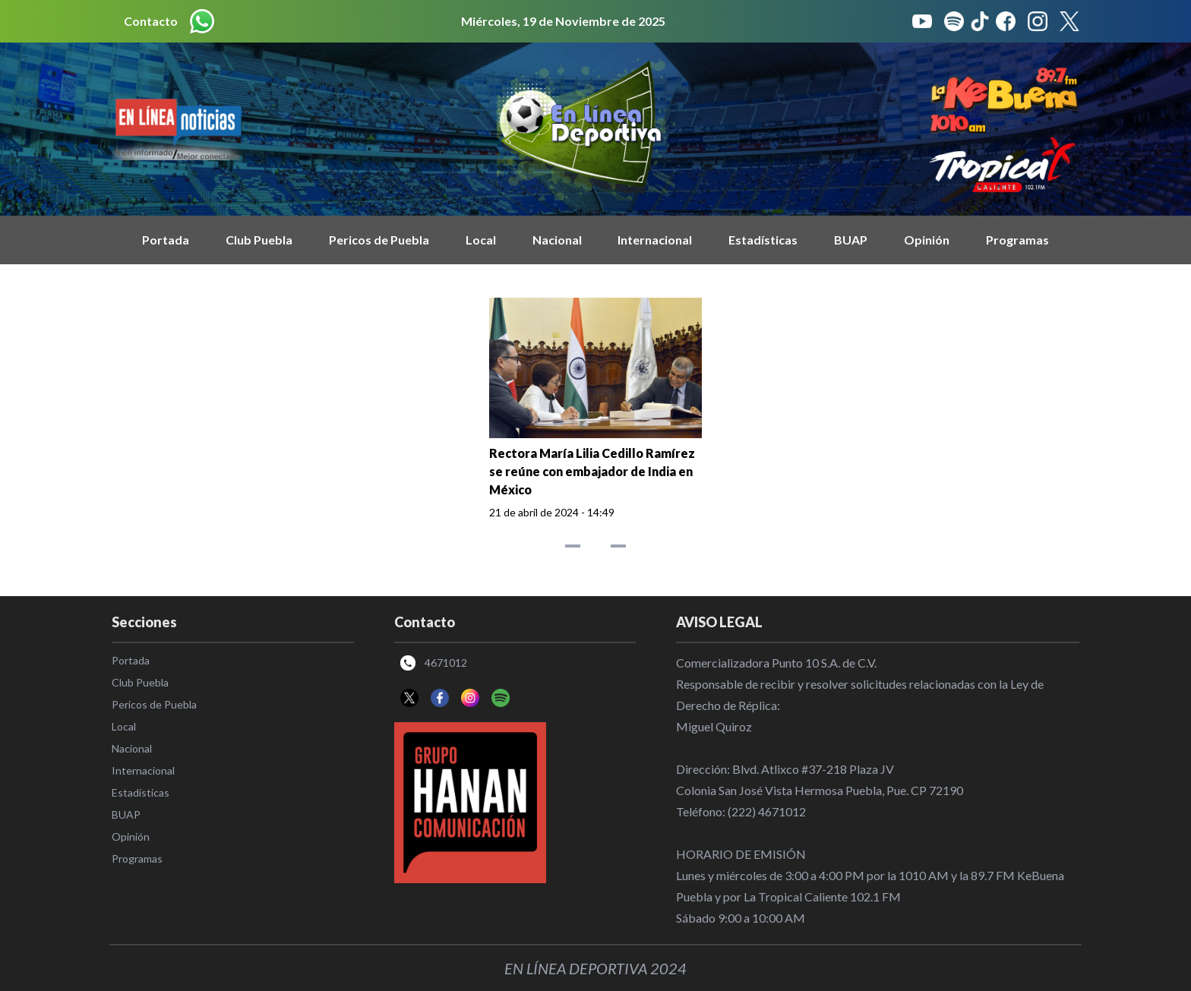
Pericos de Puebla (379, 239)
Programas (1017, 239)
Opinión (926, 239)
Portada (165, 239)
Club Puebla (259, 239)
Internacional (655, 239)
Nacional (557, 239)
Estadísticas (763, 239)
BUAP (850, 239)
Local (481, 239)
